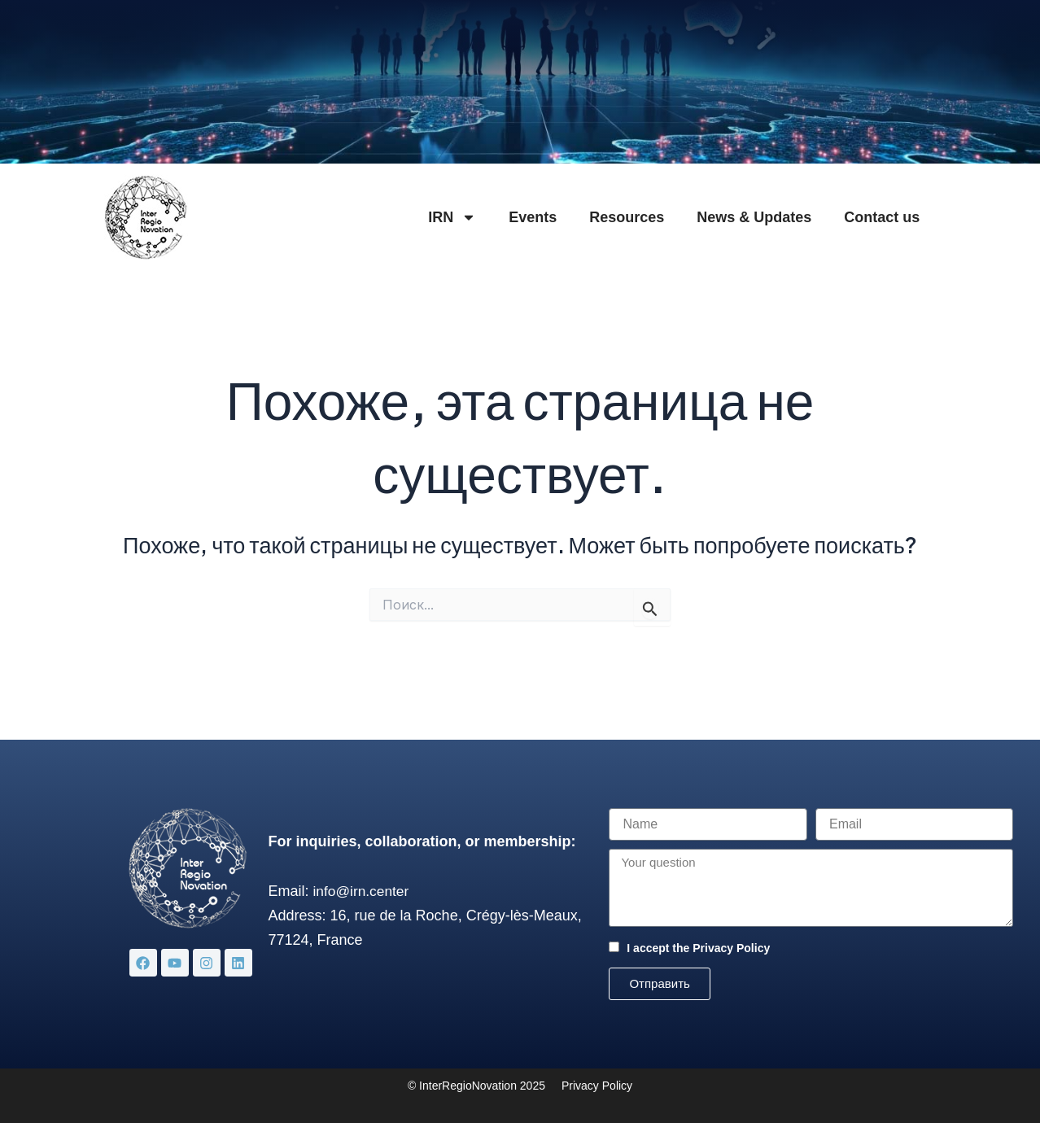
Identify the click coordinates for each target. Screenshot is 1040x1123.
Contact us (882, 217)
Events (533, 217)
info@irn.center (363, 891)
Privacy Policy (731, 948)
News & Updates (754, 217)
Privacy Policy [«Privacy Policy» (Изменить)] (597, 1085)
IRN (452, 217)
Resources (626, 217)
